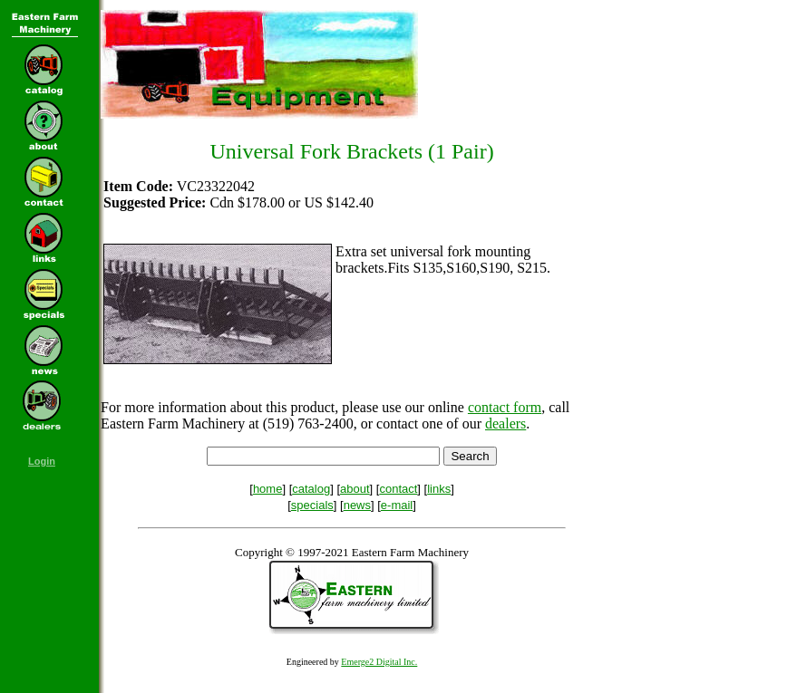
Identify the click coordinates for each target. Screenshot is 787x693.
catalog (311, 489)
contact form (504, 407)
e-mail (397, 505)
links (439, 489)
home (268, 489)
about (355, 489)
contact (398, 489)
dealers (505, 423)
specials (312, 505)
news (357, 505)
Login (41, 461)
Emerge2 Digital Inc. (379, 662)
